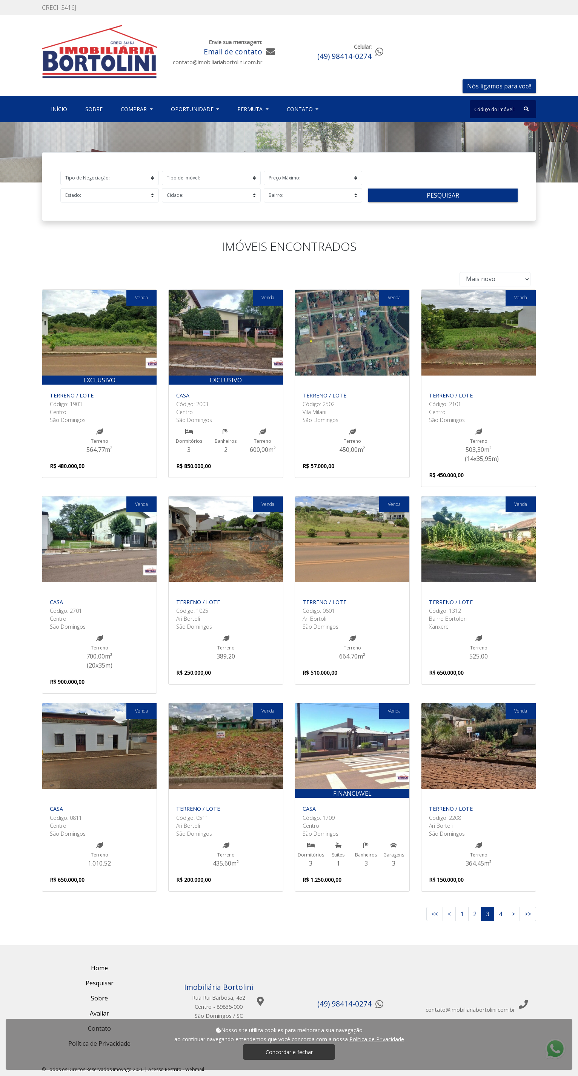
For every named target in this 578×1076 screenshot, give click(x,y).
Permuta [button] (250, 109)
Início (60, 109)
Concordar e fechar (289, 1052)
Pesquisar (443, 195)
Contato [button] (300, 109)
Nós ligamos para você (499, 86)
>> (527, 914)
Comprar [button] (134, 109)
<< (434, 914)
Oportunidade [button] (193, 109)
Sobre (95, 109)
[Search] (503, 109)
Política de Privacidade (376, 1039)
